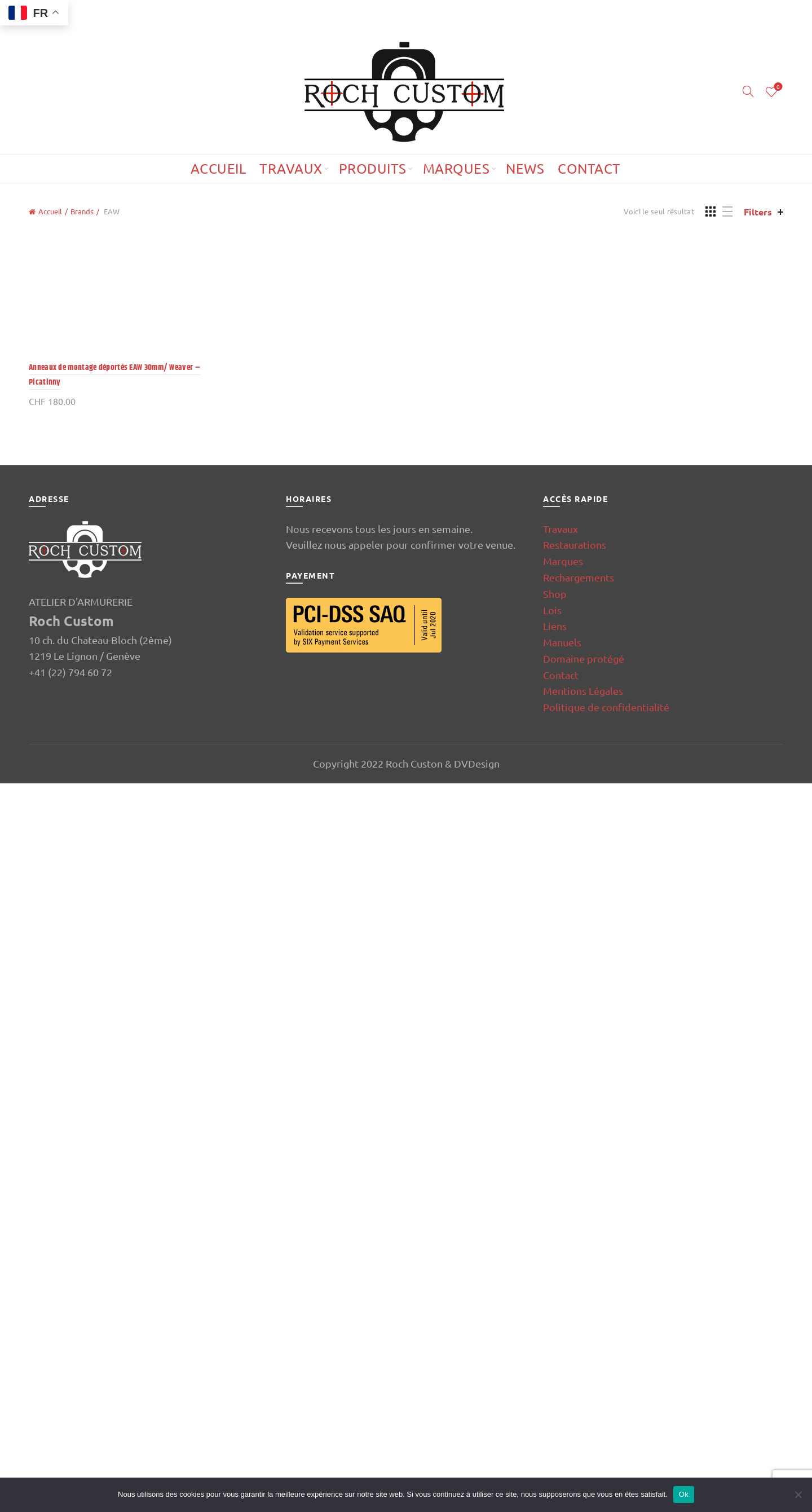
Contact (589, 168)
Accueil (218, 168)
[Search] (748, 91)
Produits (373, 168)
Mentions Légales (583, 1419)
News (525, 168)
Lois (552, 1339)
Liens (555, 1354)
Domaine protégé (583, 1387)
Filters (758, 211)
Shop (555, 1322)
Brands (82, 211)
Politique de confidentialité (606, 1436)
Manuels (562, 1371)
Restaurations (574, 1273)
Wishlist (777, 87)
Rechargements (578, 1306)
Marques (456, 168)
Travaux (291, 168)
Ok (684, 1494)
